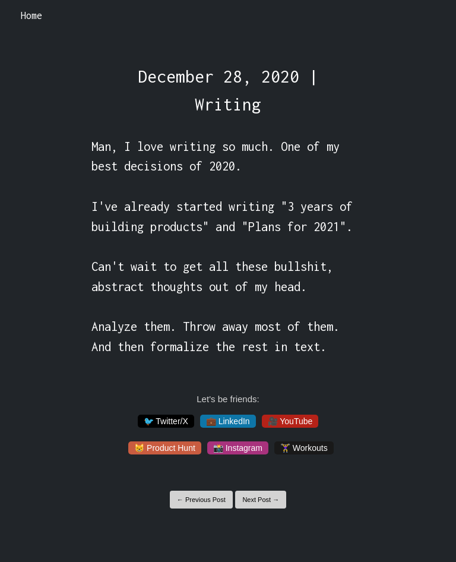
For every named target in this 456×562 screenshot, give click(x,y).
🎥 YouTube (290, 421)
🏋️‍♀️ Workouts (304, 448)
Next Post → (260, 499)
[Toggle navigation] (431, 16)
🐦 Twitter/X (166, 421)
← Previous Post (201, 499)
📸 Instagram (237, 448)
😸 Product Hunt (164, 448)
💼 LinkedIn (228, 421)
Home (31, 15)
